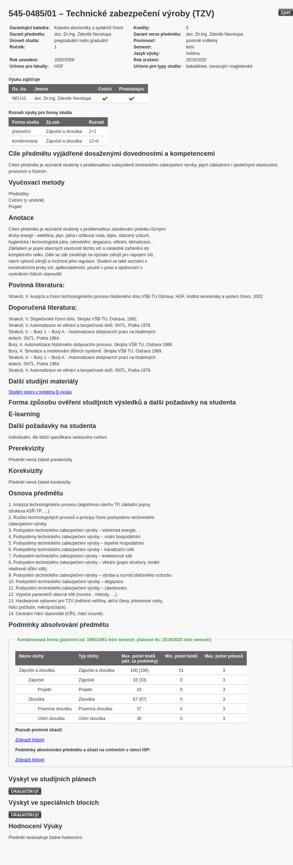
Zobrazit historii (29, 739)
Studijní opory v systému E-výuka (40, 392)
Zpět (286, 12)
